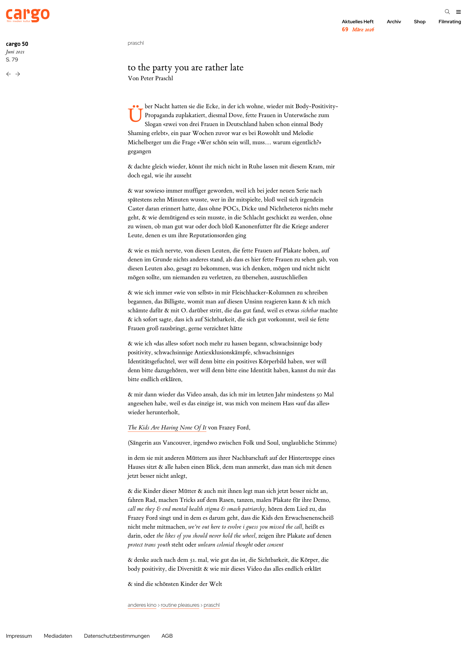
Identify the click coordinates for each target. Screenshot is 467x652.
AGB (167, 636)
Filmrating (450, 21)
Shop (420, 21)
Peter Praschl (157, 78)
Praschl (212, 605)
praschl (136, 43)
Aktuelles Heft (358, 25)
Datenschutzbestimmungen (117, 636)
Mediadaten (58, 636)
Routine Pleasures (180, 605)
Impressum (19, 636)
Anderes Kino (142, 605)
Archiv (394, 21)
